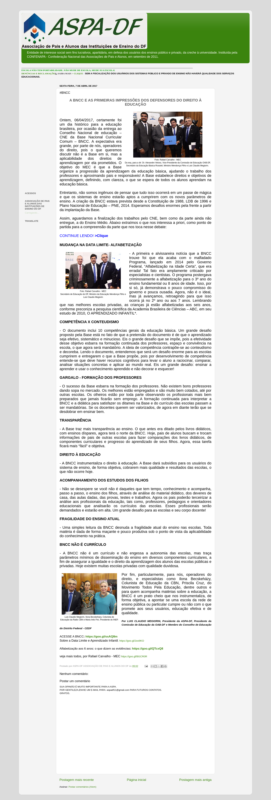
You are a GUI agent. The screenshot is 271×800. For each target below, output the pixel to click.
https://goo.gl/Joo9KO (131, 640)
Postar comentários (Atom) (82, 787)
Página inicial (136, 780)
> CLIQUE (77, 73)
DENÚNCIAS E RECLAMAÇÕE (38, 73)
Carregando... (32, 212)
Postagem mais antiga (195, 780)
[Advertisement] (38, 135)
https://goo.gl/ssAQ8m (102, 636)
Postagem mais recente (76, 780)
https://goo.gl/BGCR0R (134, 656)
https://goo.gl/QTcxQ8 (147, 648)
